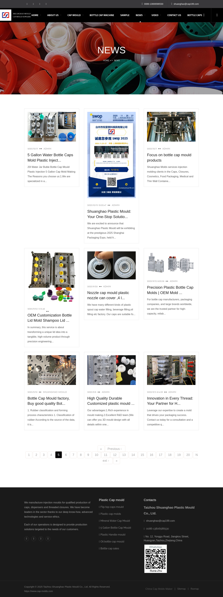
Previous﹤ (115, 449)
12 (115, 455)
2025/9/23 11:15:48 (36, 309)
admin (47, 149)
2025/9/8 (91, 392)
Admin (116, 205)
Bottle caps (194, 15)
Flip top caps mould (111, 506)
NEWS (139, 15)
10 (96, 455)
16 (151, 455)
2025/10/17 (33, 149)
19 (179, 455)
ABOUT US (53, 15)
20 (188, 455)
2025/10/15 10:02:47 (96, 205)
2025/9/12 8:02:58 (155, 281)
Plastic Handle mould (112, 534)
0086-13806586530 (157, 528)
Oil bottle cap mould (111, 541)
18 (169, 455)
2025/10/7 (152, 149)
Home (34, 15)
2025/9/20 (92, 287)
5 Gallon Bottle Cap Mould (115, 527)
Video (155, 15)
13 (124, 455)
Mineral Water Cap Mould (114, 520)
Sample (124, 15)
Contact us (174, 15)
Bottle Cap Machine (102, 15)
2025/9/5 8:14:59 (155, 392)
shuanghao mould (55, 392)
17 (160, 455)
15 (142, 455)
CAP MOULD (74, 15)
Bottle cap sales (109, 548)
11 (105, 455)
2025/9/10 (32, 392)
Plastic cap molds (110, 513)
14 (133, 455)
